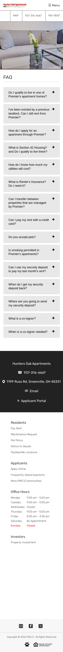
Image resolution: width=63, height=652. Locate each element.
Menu (56, 5)
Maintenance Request (24, 434)
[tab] (31, 94)
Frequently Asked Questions (28, 474)
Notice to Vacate (21, 446)
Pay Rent (16, 428)
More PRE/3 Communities (26, 480)
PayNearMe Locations (24, 452)
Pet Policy (17, 440)
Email (34, 391)
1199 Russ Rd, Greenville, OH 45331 (34, 382)
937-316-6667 (35, 373)
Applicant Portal (33, 401)
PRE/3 (30, 637)
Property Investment (23, 542)
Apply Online (18, 468)
